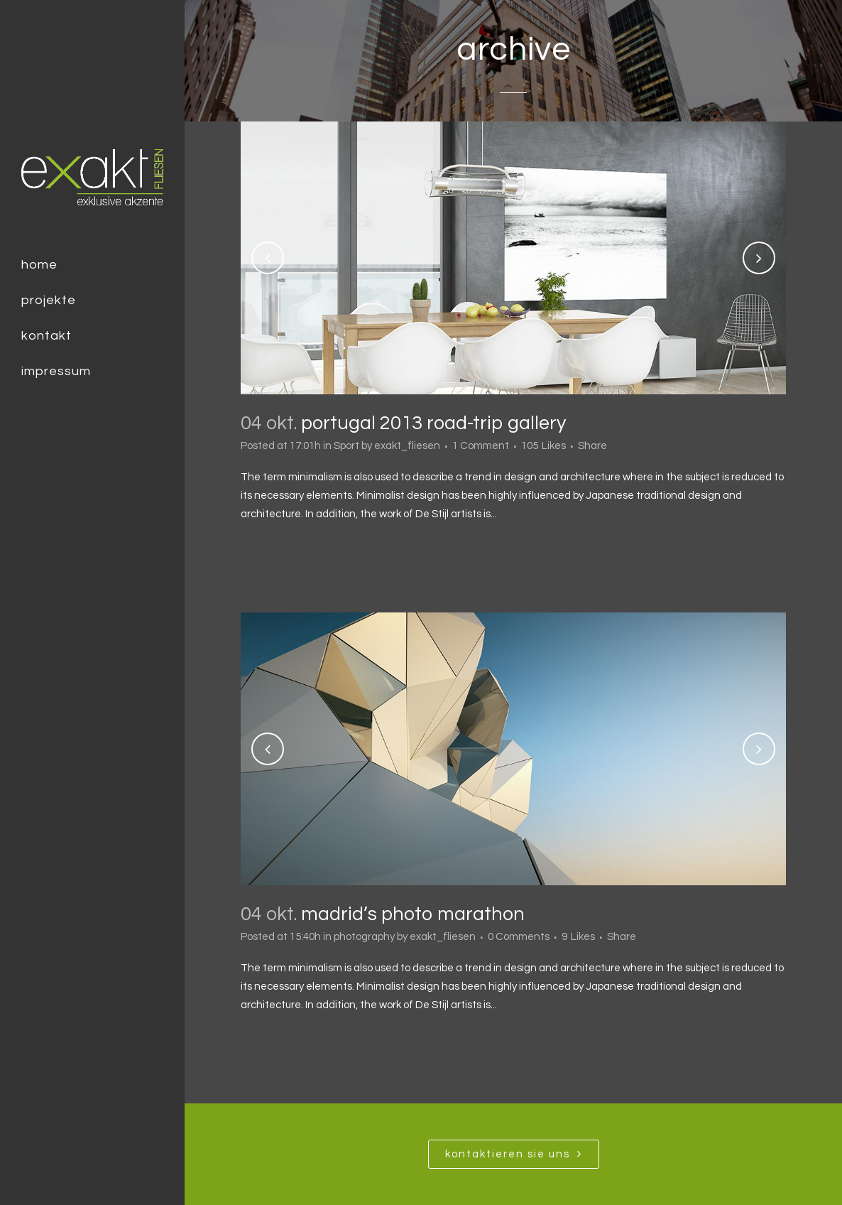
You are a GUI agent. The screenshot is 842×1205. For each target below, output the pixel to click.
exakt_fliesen (407, 446)
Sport (346, 446)
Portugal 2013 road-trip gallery (433, 423)
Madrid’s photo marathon (413, 914)
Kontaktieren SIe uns (513, 1154)
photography (364, 936)
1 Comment (480, 446)
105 (543, 446)
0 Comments (519, 936)
